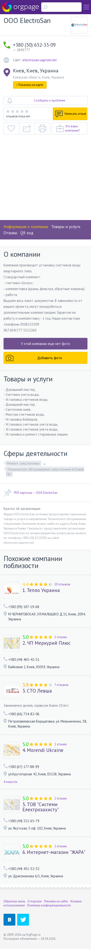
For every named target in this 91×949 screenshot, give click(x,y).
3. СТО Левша (37, 690)
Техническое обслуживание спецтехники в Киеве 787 (45, 472)
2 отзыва (60, 637)
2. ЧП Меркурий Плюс (46, 643)
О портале (35, 901)
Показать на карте (30, 85)
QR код (26, 232)
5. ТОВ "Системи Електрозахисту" (40, 807)
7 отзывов (61, 685)
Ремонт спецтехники (23, 463)
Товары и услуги (65, 226)
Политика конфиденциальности (49, 905)
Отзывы (10, 232)
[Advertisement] (45, 179)
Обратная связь (14, 901)
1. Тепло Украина (41, 590)
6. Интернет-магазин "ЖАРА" (53, 852)
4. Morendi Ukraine (42, 750)
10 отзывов (62, 584)
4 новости (10, 782)
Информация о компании (26, 226)
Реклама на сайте (56, 901)
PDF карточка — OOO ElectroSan (31, 493)
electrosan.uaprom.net (39, 60)
